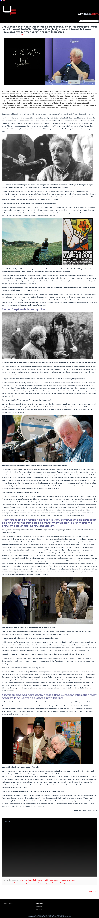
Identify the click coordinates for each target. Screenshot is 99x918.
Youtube (39, 909)
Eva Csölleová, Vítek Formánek (21, 35)
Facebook (39, 906)
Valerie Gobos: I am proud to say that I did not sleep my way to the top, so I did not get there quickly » (40, 883)
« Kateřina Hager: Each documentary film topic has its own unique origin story (47, 880)
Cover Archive (8, 904)
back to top (93, 891)
